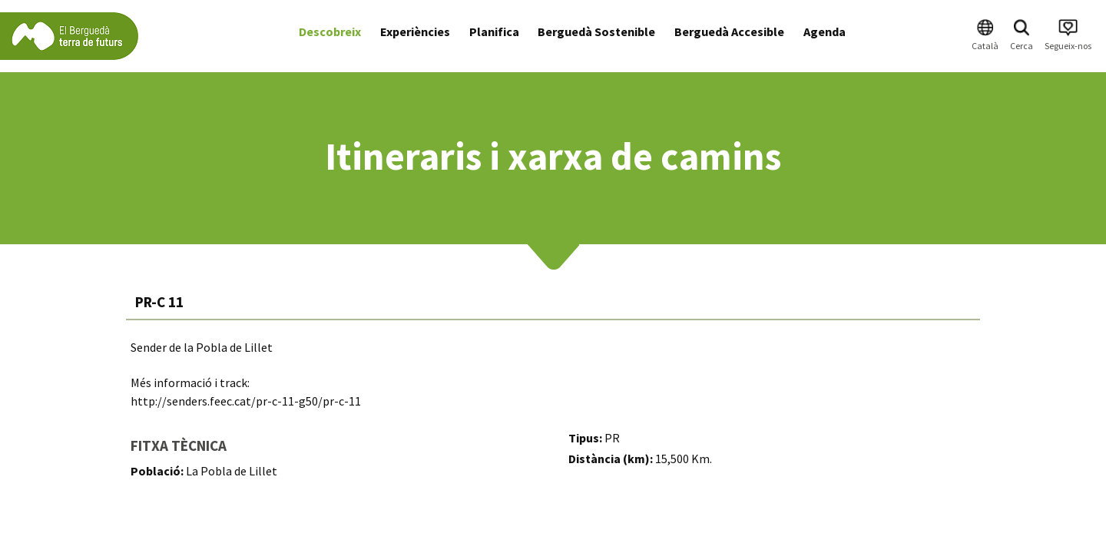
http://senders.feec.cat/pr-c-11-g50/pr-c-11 (246, 401)
